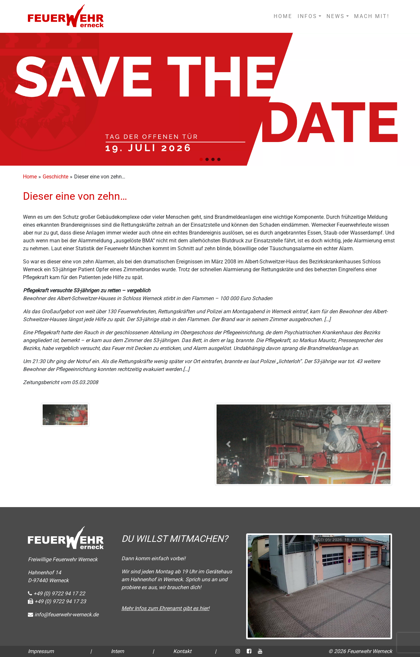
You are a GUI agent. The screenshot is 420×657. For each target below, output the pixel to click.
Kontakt (182, 651)
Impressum (41, 651)
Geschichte (55, 177)
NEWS (335, 16)
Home (30, 177)
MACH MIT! (371, 16)
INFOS (307, 16)
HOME (283, 16)
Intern (117, 651)
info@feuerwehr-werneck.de (63, 614)
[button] (201, 159)
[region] (210, 99)
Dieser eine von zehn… (75, 196)
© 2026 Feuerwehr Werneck (360, 651)
